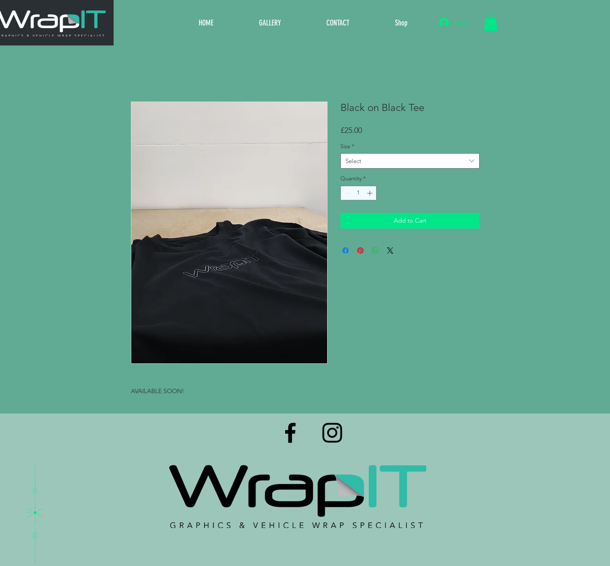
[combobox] (410, 161)
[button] (491, 23)
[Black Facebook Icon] (290, 432)
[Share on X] (390, 250)
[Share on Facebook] (345, 250)
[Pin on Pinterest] (360, 250)
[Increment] (370, 193)
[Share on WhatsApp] (375, 250)
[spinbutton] (358, 193)
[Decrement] (346, 193)
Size (347, 146)
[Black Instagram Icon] (332, 432)
